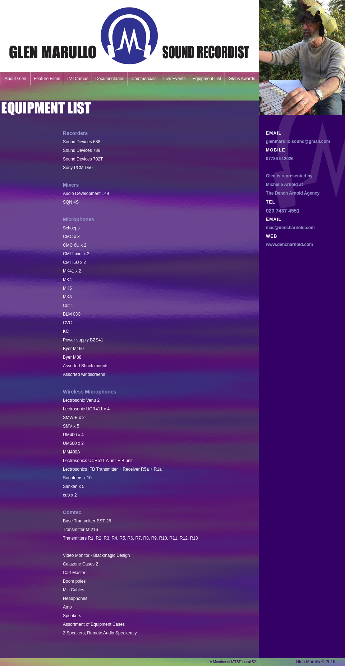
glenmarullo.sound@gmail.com (298, 141)
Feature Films (47, 78)
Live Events (174, 78)
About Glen (15, 78)
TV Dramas (77, 78)
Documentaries (109, 78)
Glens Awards (242, 78)
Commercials (143, 78)
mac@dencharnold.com (290, 227)
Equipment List (207, 78)
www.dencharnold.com (289, 244)
